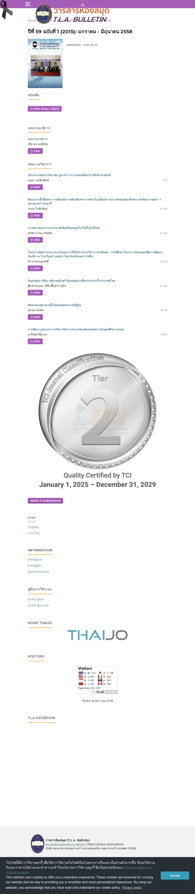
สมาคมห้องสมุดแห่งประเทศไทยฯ (65, 844)
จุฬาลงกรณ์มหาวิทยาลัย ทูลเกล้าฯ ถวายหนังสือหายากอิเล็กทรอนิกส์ (69, 175)
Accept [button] (175, 875)
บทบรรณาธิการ (37, 139)
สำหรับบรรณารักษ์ (38, 572)
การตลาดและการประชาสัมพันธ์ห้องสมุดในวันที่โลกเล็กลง (64, 228)
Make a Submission (45, 500)
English (33, 527)
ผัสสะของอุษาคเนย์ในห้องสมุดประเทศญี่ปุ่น (54, 305)
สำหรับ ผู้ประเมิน (38, 605)
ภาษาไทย (34, 533)
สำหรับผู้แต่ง (35, 565)
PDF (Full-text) (46, 108)
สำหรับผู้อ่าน (35, 559)
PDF (36, 151)
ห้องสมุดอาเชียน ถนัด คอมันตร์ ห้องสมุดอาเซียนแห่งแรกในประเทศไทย (71, 281)
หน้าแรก (33, 20)
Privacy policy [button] (132, 887)
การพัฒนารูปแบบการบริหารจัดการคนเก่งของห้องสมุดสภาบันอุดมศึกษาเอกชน (76, 329)
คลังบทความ (47, 20)
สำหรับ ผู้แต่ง (36, 599)
